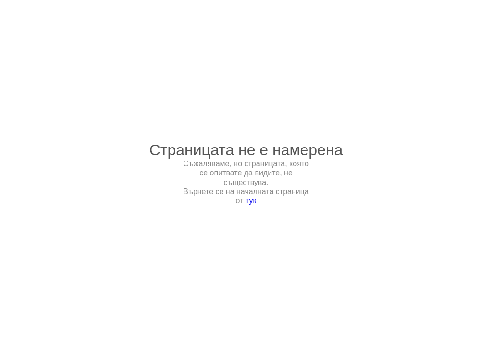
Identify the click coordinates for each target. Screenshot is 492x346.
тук (251, 201)
